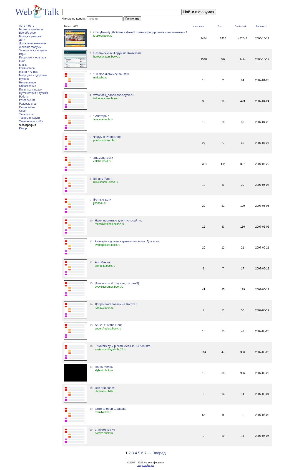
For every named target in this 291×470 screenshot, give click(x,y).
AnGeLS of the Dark (108, 325)
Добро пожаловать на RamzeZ (116, 304)
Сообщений (240, 26)
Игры (22, 54)
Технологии (26, 114)
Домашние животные (32, 43)
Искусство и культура (32, 57)
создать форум (145, 465)
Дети (22, 39)
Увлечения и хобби (31, 121)
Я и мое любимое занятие (111, 74)
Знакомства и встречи (33, 50)
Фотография (27, 125)
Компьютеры (27, 68)
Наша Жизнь (104, 367)
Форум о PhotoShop (107, 136)
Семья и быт (27, 107)
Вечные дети (102, 199)
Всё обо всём (27, 32)
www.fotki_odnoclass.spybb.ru (113, 95)
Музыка (24, 78)
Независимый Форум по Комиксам (117, 53)
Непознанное (27, 82)
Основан (260, 26)
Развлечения (27, 100)
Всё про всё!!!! (105, 388)
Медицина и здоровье (33, 75)
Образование (27, 86)
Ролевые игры (28, 103)
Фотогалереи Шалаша (110, 408)
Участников (198, 26)
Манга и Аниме (28, 71)
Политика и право (30, 89)
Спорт (23, 110)
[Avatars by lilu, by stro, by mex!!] (117, 283)
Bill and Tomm (102, 178)
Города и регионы (30, 36)
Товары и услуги (29, 117)
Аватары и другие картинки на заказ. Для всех (127, 241)
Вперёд (159, 453)
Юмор (23, 128)
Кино (22, 61)
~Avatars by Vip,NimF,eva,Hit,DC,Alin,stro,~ (124, 346)
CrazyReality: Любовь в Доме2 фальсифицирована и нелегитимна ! (140, 32)
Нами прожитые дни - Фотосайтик (118, 220)
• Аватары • (101, 116)
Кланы (23, 64)
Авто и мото (26, 25)
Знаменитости (103, 157)
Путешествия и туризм (33, 93)
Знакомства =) (105, 429)
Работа (23, 96)
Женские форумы (30, 47)
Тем (219, 26)
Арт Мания (102, 262)
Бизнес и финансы (31, 29)
